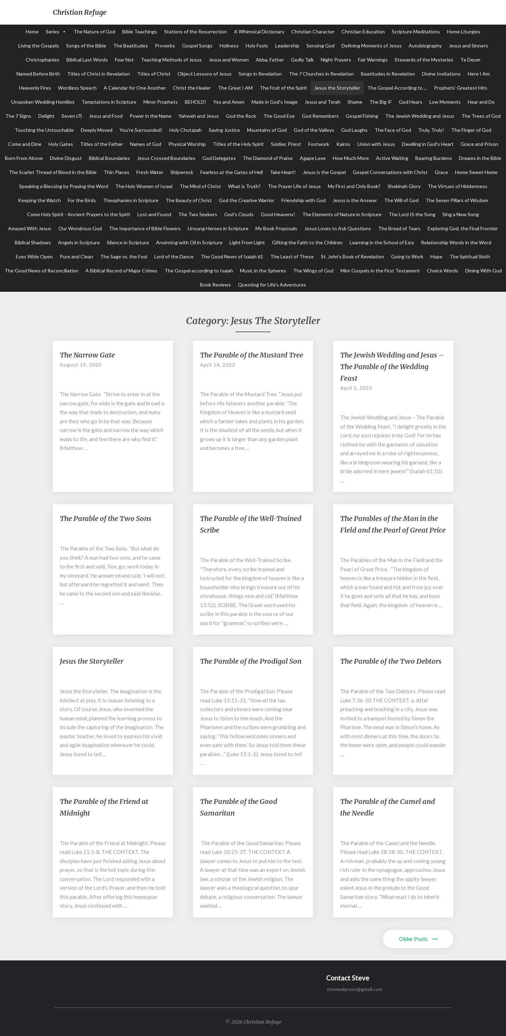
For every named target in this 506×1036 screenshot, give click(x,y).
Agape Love (313, 158)
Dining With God (483, 271)
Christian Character (313, 31)
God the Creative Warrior (246, 200)
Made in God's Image (275, 102)
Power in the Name (150, 116)
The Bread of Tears (399, 228)
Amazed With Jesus (29, 228)
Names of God (145, 144)
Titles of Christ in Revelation (98, 74)
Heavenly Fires (35, 88)
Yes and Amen (229, 102)
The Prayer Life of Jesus (294, 186)
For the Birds (82, 200)
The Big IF (380, 102)
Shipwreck (181, 172)
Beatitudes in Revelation (388, 74)
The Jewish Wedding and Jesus (419, 116)
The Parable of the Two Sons (105, 518)
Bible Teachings (139, 31)
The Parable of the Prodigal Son (250, 661)
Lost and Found (154, 214)
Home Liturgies (463, 31)
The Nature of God (94, 31)
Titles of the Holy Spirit (238, 144)
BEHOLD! (195, 102)
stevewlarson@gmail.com (354, 989)
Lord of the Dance (174, 256)
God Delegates (219, 158)
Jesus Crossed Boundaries (166, 158)
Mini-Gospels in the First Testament (380, 271)
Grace (441, 172)
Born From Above (24, 158)
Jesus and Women (229, 60)
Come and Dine (24, 144)
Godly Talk (302, 60)
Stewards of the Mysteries (424, 60)
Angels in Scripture (79, 242)
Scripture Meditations (416, 31)
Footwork (318, 144)
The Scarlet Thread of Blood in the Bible (53, 172)
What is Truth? (244, 186)
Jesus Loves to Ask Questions (337, 228)
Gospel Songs (197, 46)
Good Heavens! (278, 214)
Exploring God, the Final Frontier (463, 228)
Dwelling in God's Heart (428, 144)
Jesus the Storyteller (337, 88)
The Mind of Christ (200, 186)
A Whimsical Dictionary (259, 31)
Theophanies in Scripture (130, 200)
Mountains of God (267, 130)
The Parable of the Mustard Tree (251, 354)
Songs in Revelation (260, 74)
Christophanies (42, 60)
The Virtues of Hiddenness (457, 186)
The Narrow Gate (87, 354)
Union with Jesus (376, 144)
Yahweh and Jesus (199, 116)
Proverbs (165, 46)
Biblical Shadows (33, 242)
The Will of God (401, 200)
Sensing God (320, 46)
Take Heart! (283, 172)
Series (52, 31)
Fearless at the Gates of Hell (231, 172)
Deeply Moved (96, 130)
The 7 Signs (18, 116)
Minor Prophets (160, 102)
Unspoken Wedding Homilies (42, 102)
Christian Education (363, 31)
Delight (46, 116)
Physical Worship (187, 144)
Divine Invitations (441, 74)
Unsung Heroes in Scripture (218, 228)
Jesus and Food (106, 116)
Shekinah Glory (404, 186)
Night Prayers (336, 60)
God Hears (410, 102)
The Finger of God (471, 130)
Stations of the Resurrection (195, 31)
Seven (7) (71, 116)
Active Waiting (392, 158)
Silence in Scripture (128, 242)
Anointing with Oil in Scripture (189, 242)
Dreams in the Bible (480, 158)
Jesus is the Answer (355, 200)
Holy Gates (60, 144)
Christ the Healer (192, 88)
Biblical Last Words (87, 60)
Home (32, 31)
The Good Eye (279, 116)
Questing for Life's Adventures (272, 285)
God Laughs (354, 130)
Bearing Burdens (433, 158)
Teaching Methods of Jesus (171, 60)
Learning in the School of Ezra (382, 242)
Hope (436, 256)
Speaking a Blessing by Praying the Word (63, 186)
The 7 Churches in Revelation (321, 74)
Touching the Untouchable (44, 130)
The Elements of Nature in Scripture (342, 214)
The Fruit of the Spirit (283, 88)
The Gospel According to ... (397, 88)
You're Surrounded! (140, 130)
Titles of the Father (101, 144)
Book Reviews (215, 285)
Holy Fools (257, 46)
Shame (355, 102)
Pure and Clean (76, 256)
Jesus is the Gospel (324, 172)
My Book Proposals (276, 228)
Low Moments (445, 102)
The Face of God (393, 130)
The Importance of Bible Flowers (145, 228)
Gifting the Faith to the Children (307, 242)
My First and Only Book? (354, 186)
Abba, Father (270, 60)
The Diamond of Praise (268, 158)
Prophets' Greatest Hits (460, 88)
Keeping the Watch (39, 200)
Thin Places (116, 172)
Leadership (287, 46)
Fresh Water (149, 172)
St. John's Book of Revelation (352, 256)
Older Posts (418, 938)
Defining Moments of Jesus (372, 46)
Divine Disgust (66, 158)
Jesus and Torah (322, 102)
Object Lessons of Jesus (204, 74)
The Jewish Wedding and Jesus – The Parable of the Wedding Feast (392, 366)
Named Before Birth (38, 74)
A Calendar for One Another (135, 88)
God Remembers (320, 116)
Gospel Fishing (362, 116)
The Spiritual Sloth (469, 256)
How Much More (351, 158)
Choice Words (442, 271)
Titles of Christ (153, 74)
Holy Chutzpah (185, 130)
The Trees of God (481, 116)
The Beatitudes (130, 46)
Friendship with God (303, 200)
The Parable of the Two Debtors (391, 661)
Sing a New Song (460, 214)
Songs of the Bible (86, 46)
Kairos (343, 144)
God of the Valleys (314, 130)
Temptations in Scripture (109, 102)
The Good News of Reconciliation (41, 271)
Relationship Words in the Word (456, 242)
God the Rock (241, 116)
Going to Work (407, 256)
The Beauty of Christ (189, 200)
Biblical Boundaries (109, 158)
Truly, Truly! (431, 130)
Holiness (229, 46)
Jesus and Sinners (468, 46)
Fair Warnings (373, 60)
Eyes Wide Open (34, 256)
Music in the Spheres (263, 271)
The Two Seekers (197, 214)
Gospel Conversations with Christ (390, 172)
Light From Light (247, 242)
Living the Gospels (38, 46)
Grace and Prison (479, 144)
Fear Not (124, 60)
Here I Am (479, 74)
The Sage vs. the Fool (123, 256)
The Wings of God (313, 271)
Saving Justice (224, 130)
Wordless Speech (77, 88)
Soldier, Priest (286, 144)
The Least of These (292, 256)
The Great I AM (235, 88)
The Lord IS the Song (412, 214)
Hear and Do (481, 102)
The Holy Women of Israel (144, 186)
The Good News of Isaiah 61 (232, 256)
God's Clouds (239, 214)
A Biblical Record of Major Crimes (121, 271)
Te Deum (470, 60)
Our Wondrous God (80, 228)
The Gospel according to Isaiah (198, 271)
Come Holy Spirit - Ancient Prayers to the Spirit (78, 214)
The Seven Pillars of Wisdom (457, 200)
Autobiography (425, 46)
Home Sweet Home (476, 172)
